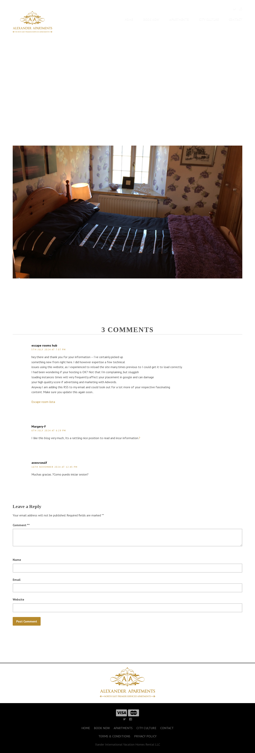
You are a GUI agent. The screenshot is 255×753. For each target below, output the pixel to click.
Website (18, 599)
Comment (21, 525)
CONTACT (235, 19)
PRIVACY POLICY (145, 736)
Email (17, 580)
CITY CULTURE (209, 19)
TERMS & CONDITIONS (114, 736)
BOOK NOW (151, 19)
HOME (129, 19)
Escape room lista (43, 402)
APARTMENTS (179, 19)
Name (17, 560)
